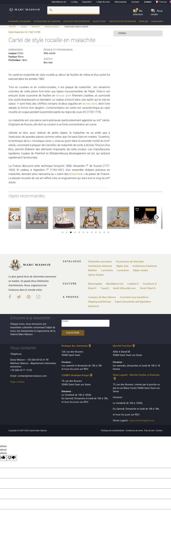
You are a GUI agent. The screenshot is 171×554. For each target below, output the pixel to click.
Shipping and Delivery (99, 301)
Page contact (17, 382)
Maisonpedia (120, 2)
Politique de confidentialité (113, 430)
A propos (135, 2)
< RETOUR (12, 27)
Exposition (87, 2)
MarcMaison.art (59, 2)
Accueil (23, 27)
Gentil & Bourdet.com (124, 288)
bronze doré (63, 95)
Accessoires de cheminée (47, 21)
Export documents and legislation (133, 301)
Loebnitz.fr (133, 284)
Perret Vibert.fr (148, 288)
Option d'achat (96, 275)
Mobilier (143, 21)
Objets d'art (99, 21)
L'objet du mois (103, 2)
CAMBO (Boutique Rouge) (77, 375)
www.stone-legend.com (141, 420)
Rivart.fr (92, 288)
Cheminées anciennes (19, 21)
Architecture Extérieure (122, 21)
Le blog (74, 2)
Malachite (75, 174)
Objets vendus (140, 270)
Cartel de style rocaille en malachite (76, 27)
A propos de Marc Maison (102, 297)
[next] (157, 217)
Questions (93, 306)
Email (65, 321)
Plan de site (149, 430)
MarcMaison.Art (114, 284)
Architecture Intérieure (76, 21)
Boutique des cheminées (77, 346)
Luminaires (157, 21)
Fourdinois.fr (150, 284)
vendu (122, 33)
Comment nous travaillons (134, 297)
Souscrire (73, 332)
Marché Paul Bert (124, 346)
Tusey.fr (105, 288)
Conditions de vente (134, 430)
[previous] (13, 217)
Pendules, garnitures (52, 27)
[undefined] (12, 458)
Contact (147, 2)
